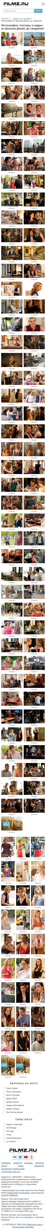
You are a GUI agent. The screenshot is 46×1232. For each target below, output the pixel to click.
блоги (4, 1166)
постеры (10, 1131)
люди (20, 1166)
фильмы (28, 1163)
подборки (39, 1166)
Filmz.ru (20, 1184)
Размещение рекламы (23, 1227)
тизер (8, 1135)
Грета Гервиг (12, 1088)
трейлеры (6, 1163)
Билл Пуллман (13, 1095)
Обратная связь (34, 1225)
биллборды (11, 1128)
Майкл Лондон (13, 1109)
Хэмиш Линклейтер (15, 1105)
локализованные (13, 1138)
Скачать (12, 48)
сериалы (39, 1163)
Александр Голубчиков (18, 1193)
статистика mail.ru (10, 1172)
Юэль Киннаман (13, 1092)
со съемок (10, 1141)
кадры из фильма (14, 1124)
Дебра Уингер (12, 1102)
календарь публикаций (12, 1169)
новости (17, 1163)
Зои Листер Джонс (14, 1112)
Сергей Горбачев (9, 1195)
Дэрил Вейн (11, 1099)
